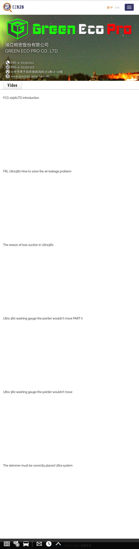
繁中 (110, 7)
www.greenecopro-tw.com (27, 76)
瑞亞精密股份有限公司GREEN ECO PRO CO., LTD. (32, 47)
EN (117, 7)
